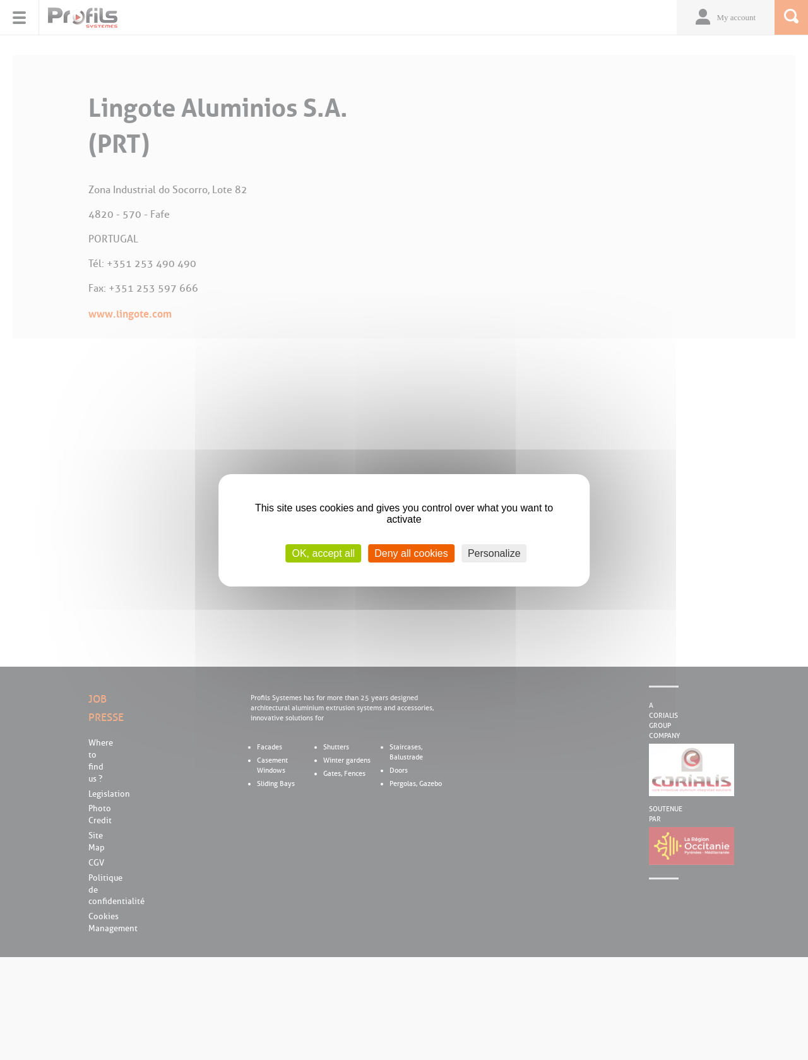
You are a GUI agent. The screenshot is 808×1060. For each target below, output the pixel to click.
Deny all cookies (411, 552)
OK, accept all (323, 552)
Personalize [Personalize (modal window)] (494, 552)
